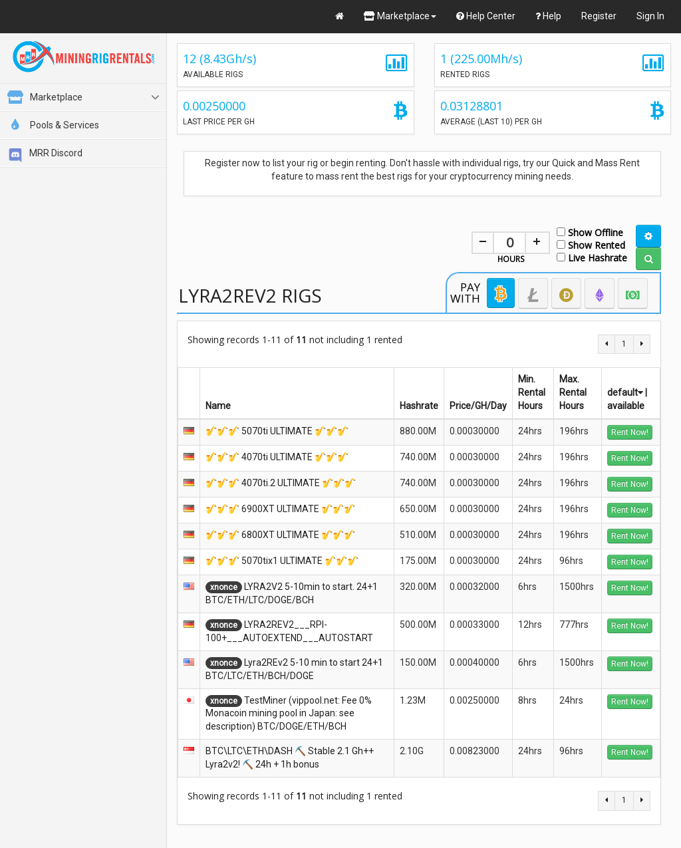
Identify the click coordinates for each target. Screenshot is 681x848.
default (625, 392)
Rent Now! (629, 432)
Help (548, 16)
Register (598, 16)
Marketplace (400, 16)
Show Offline (590, 231)
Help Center (485, 16)
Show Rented (591, 244)
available (625, 405)
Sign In (650, 16)
